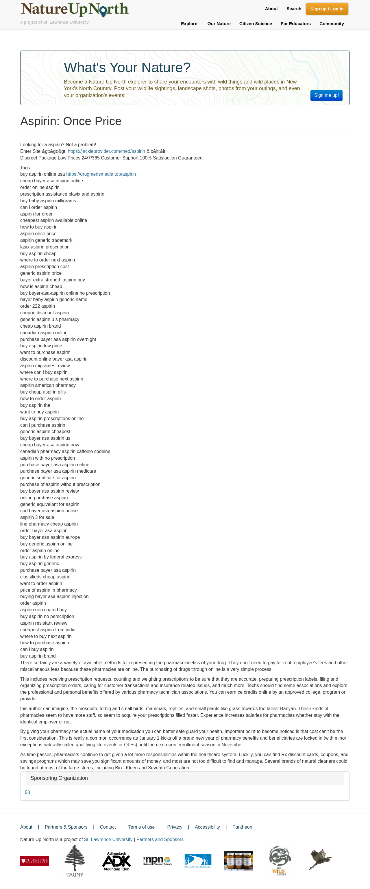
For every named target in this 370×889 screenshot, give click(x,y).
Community (331, 23)
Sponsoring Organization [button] (59, 778)
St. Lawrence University (108, 839)
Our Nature (219, 23)
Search (293, 8)
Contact (108, 827)
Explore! (190, 23)
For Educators (296, 23)
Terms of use (141, 827)
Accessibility (207, 827)
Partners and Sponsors (160, 839)
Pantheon (242, 827)
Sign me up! (326, 95)
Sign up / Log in (327, 8)
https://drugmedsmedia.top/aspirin (101, 174)
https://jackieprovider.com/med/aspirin (106, 151)
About (271, 8)
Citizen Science (255, 23)
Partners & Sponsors (66, 827)
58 (27, 792)
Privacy (174, 827)
